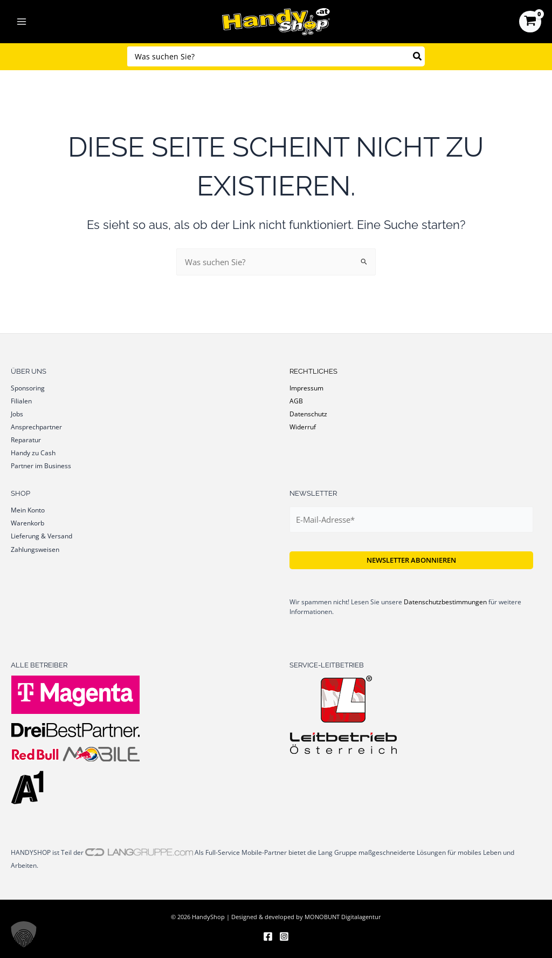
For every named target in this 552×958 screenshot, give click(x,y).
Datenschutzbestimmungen (445, 601)
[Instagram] (284, 936)
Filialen (21, 400)
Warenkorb (27, 522)
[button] (23, 934)
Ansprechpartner (36, 426)
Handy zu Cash (33, 452)
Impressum (306, 387)
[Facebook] (268, 936)
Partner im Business (41, 465)
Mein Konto (28, 509)
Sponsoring (28, 387)
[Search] (418, 56)
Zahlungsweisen (35, 549)
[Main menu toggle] (21, 21)
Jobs (17, 413)
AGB (296, 400)
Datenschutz (308, 413)
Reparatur (26, 439)
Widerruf (302, 426)
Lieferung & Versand (41, 535)
